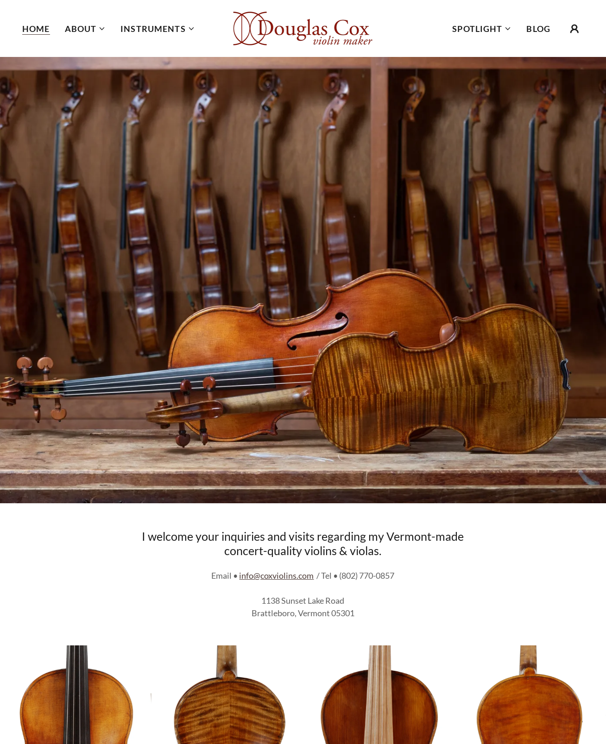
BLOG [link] (538, 29)
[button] (85, 28)
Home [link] (36, 29)
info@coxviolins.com (276, 575)
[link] (303, 27)
